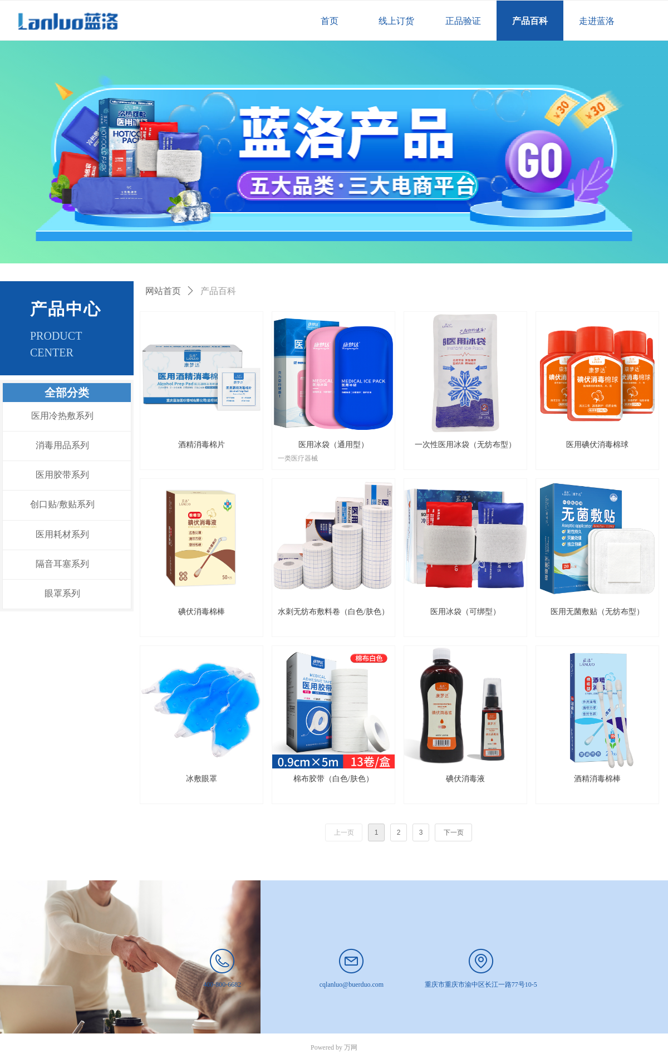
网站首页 (163, 291)
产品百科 (218, 291)
